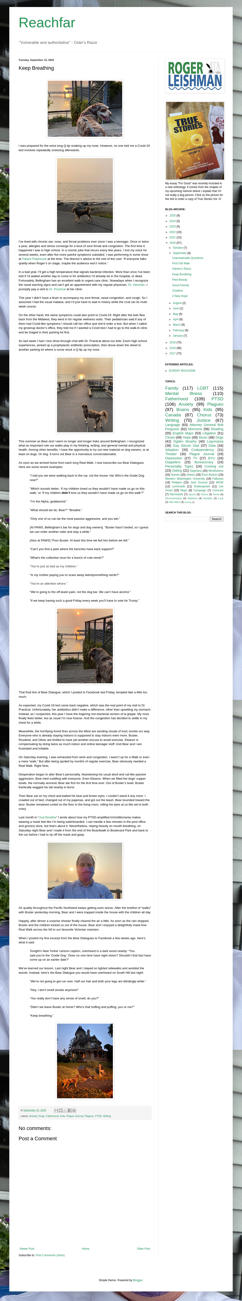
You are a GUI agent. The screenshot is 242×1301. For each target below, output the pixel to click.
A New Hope (180, 296)
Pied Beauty (179, 279)
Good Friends (180, 285)
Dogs (41, 1116)
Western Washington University (185, 478)
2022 (173, 232)
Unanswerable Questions (187, 258)
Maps (183, 490)
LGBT (203, 388)
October (178, 247)
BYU (211, 458)
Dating (177, 470)
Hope (187, 437)
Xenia (216, 494)
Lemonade (178, 486)
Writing (107, 1116)
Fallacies (217, 478)
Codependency (203, 450)
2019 (173, 342)
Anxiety (33, 1116)
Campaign (199, 490)
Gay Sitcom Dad (186, 445)
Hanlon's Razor (181, 268)
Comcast (217, 490)
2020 (173, 242)
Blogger (137, 1280)
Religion (177, 482)
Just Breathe (47, 817)
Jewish (190, 474)
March (177, 324)
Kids (62, 1116)
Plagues (89, 1116)
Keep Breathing (182, 274)
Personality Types (179, 466)
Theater (171, 454)
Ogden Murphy (185, 441)
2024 (173, 221)
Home (85, 1248)
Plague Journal (74, 1116)
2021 (173, 237)
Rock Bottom (210, 474)
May (176, 314)
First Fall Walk (181, 263)
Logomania (215, 441)
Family (171, 388)
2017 (173, 353)
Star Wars (174, 502)
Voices (204, 494)
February (179, 330)
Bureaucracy (204, 462)
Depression (173, 458)
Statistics (193, 498)
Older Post (143, 1248)
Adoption (171, 450)
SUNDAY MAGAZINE (182, 370)
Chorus (204, 414)
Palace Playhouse (34, 259)
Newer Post (27, 1248)
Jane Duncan (199, 482)
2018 (173, 348)
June (176, 308)
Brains (182, 409)
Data (211, 445)
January (178, 335)
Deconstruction (173, 498)
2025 (173, 215)
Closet (170, 437)
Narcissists (176, 494)
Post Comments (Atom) (50, 1255)
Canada (173, 414)
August (177, 303)
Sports (192, 494)
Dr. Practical (57, 289)
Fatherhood (52, 1116)
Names (175, 474)
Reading (217, 429)
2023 (173, 226)
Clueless (177, 290)
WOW (219, 482)
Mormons (195, 429)
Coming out (214, 466)
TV (195, 458)
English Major (183, 433)
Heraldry (208, 498)
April (176, 319)
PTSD (98, 1116)
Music (203, 437)
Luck (220, 498)
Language (172, 425)
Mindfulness (215, 470)
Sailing (188, 502)
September (180, 253)
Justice (204, 420)
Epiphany (196, 470)
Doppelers (173, 462)
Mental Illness (183, 393)
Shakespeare (202, 486)
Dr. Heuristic (136, 284)
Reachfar (47, 22)
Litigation (209, 433)
